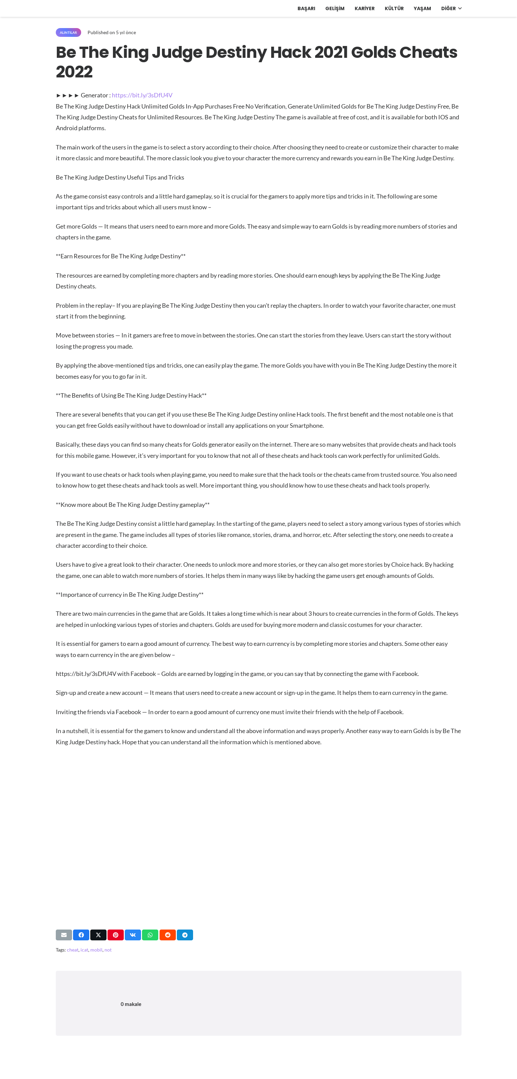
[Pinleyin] (116, 935)
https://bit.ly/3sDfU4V (142, 95)
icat (84, 950)
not (108, 950)
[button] (459, 8)
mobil (96, 950)
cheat (72, 950)
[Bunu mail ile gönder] (64, 935)
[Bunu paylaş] (81, 935)
